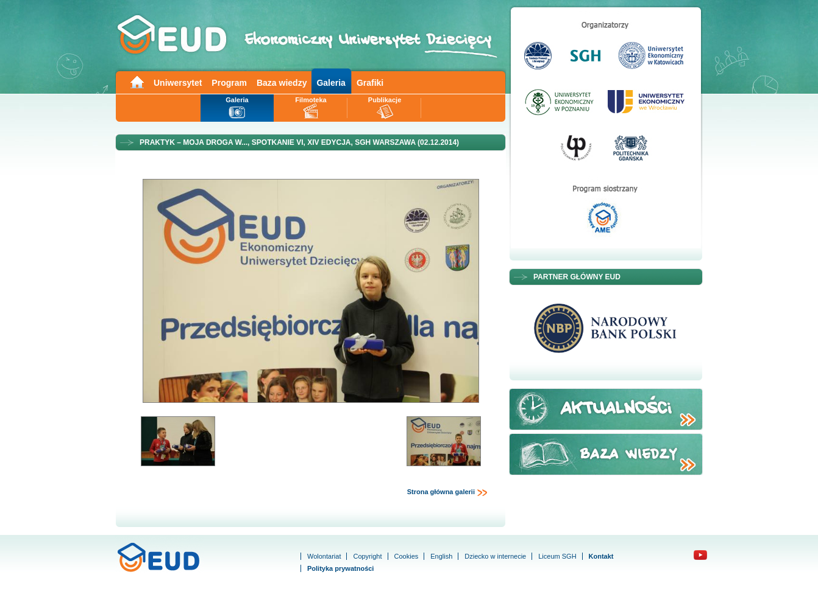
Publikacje (384, 99)
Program (229, 83)
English (441, 556)
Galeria (330, 83)
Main (136, 81)
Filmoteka (310, 99)
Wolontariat (324, 556)
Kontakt (601, 556)
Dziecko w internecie (495, 556)
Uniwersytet (178, 83)
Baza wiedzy (282, 83)
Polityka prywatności (340, 568)
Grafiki (370, 83)
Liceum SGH (557, 556)
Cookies (406, 556)
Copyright (367, 556)
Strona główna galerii (447, 492)
